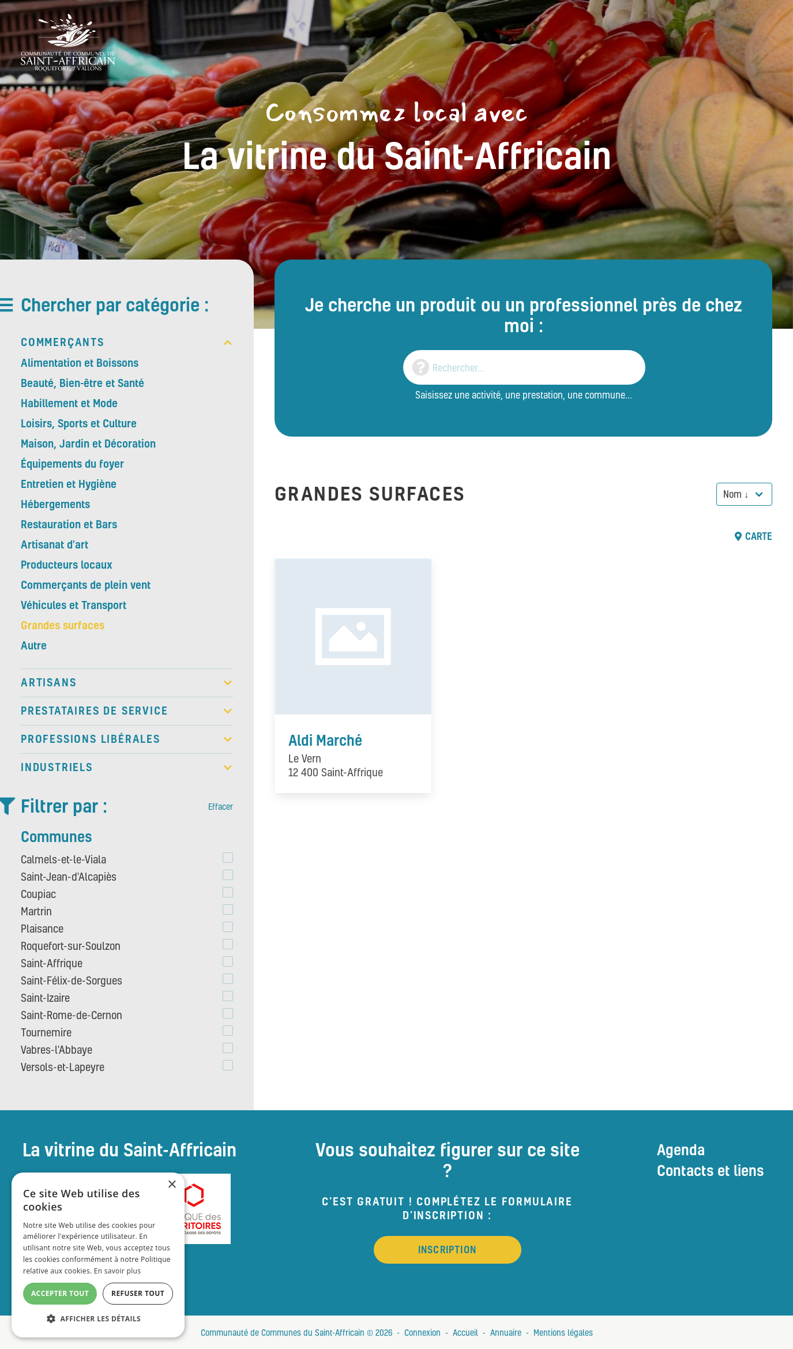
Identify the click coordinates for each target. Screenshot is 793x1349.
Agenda (681, 1149)
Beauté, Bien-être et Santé (82, 383)
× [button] (171, 1185)
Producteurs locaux (66, 565)
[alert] (98, 1255)
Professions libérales (127, 739)
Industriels (127, 767)
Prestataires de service (127, 711)
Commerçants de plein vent (86, 585)
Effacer (220, 806)
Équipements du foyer (72, 464)
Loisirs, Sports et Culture (79, 423)
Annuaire (505, 1332)
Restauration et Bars (69, 524)
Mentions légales (563, 1332)
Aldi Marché (325, 740)
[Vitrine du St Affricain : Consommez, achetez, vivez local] (68, 41)
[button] (98, 1319)
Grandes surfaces (62, 625)
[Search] (524, 367)
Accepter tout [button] (60, 1293)
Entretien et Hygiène (68, 484)
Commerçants (127, 342)
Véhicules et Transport (73, 605)
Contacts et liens (710, 1170)
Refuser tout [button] (137, 1293)
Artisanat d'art (54, 544)
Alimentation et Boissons (79, 363)
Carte (753, 536)
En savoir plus (117, 1271)
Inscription (447, 1249)
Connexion (422, 1332)
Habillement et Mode (69, 403)
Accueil (465, 1332)
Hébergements (55, 504)
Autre (34, 645)
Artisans (127, 682)
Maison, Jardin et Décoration (88, 443)
